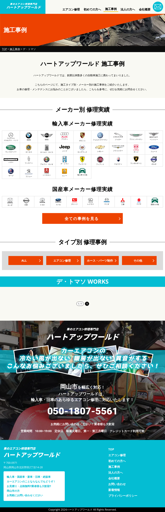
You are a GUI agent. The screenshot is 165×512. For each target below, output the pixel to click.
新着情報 (114, 490)
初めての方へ (92, 9)
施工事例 (111, 9)
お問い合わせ (117, 484)
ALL (24, 260)
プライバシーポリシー (122, 496)
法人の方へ (128, 9)
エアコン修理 (71, 9)
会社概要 (144, 9)
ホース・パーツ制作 (100, 260)
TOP (111, 449)
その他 (137, 260)
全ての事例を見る (82, 218)
